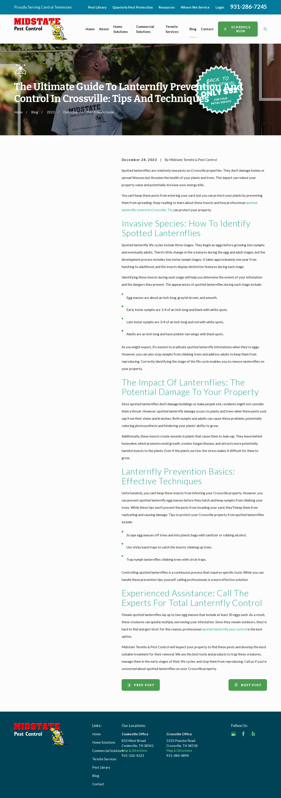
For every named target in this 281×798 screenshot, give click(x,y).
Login (220, 7)
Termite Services (104, 759)
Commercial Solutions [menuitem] (145, 29)
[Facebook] (243, 734)
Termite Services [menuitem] (172, 29)
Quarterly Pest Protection (132, 7)
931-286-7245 (248, 6)
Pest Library (97, 7)
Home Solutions (103, 742)
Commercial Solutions (108, 751)
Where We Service (195, 7)
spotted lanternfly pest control (224, 629)
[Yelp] (253, 734)
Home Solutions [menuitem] (120, 29)
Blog (95, 776)
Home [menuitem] (90, 29)
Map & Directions (134, 750)
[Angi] (263, 734)
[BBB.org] (233, 743)
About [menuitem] (104, 29)
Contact (98, 784)
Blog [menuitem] (192, 29)
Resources (167, 7)
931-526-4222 (133, 755)
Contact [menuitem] (207, 29)
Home (96, 734)
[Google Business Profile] (233, 734)
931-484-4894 (177, 755)
